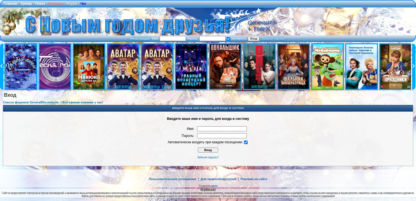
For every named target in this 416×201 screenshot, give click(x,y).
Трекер (26, 4)
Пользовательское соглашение (172, 179)
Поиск (40, 4)
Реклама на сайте (253, 179)
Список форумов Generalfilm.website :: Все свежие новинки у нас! (53, 102)
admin (214, 186)
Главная (10, 4)
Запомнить (236, 38)
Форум (71, 4)
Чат (83, 4)
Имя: (169, 38)
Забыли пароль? (274, 38)
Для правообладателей (218, 179)
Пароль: (206, 38)
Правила (55, 4)
